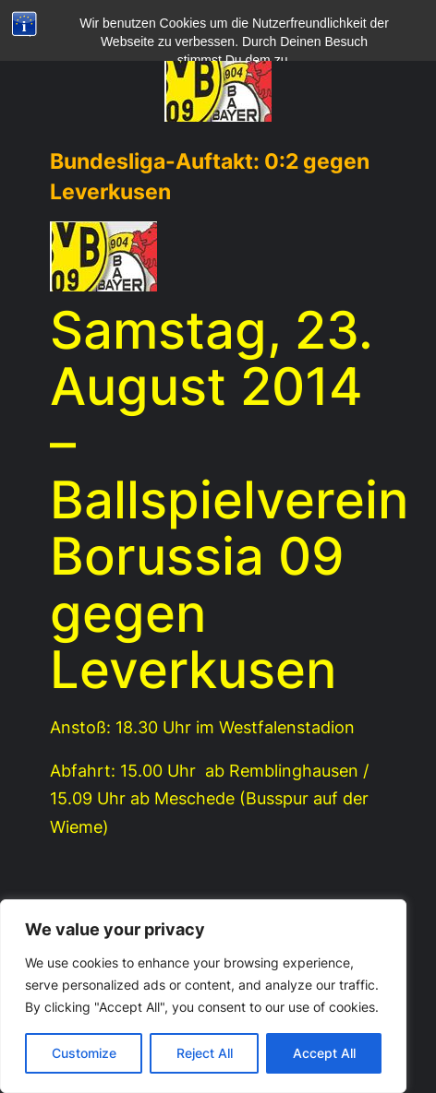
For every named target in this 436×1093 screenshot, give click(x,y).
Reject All (204, 1053)
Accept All (324, 1053)
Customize (84, 1053)
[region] (203, 996)
